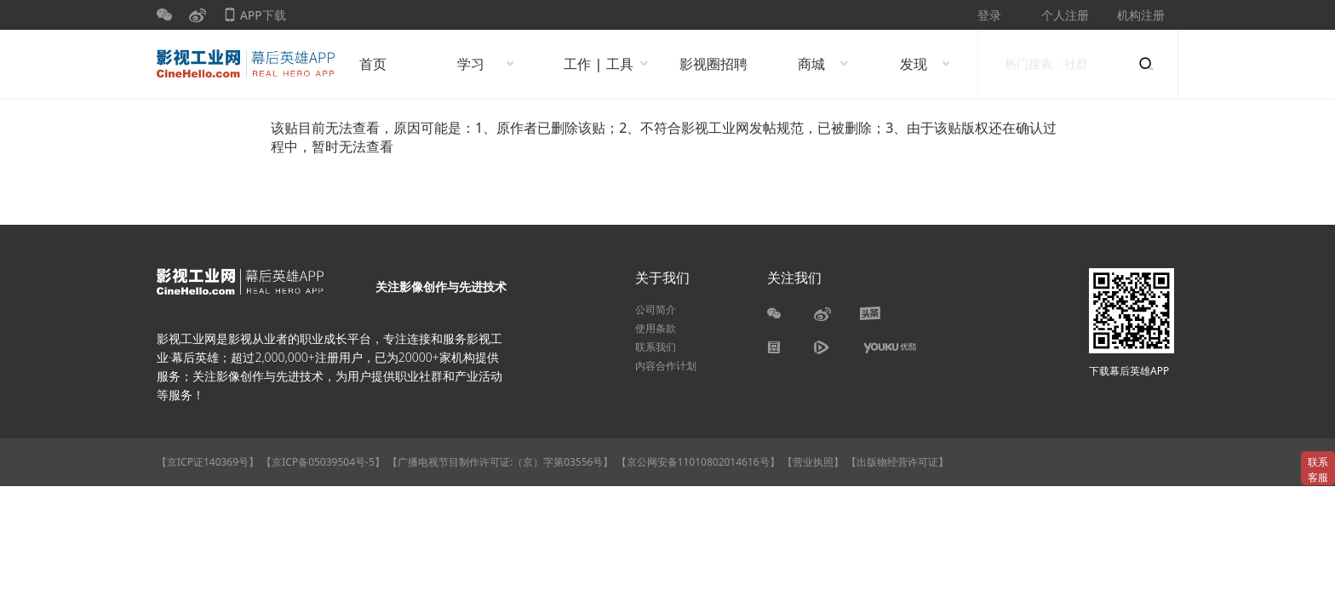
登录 (989, 15)
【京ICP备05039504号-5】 (324, 462)
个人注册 (1065, 15)
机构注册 (1141, 15)
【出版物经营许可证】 (897, 462)
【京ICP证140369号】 (208, 462)
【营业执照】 (813, 462)
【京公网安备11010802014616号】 (698, 462)
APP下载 (254, 18)
